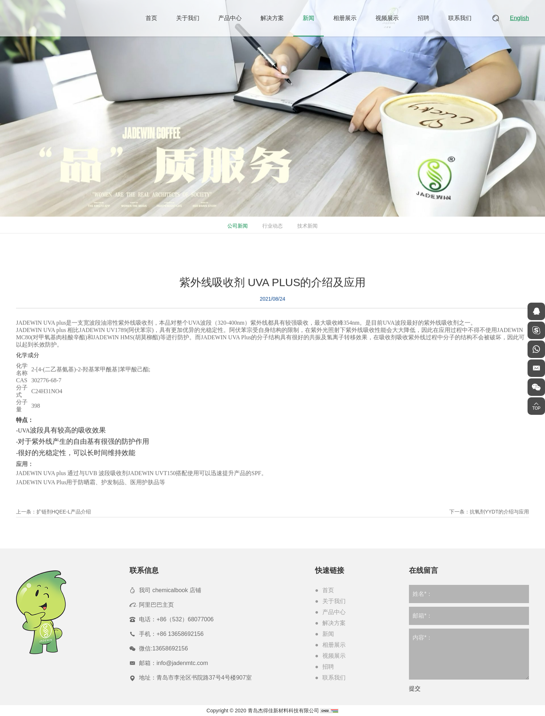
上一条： (53, 519)
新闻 (308, 18)
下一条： (489, 519)
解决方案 (272, 18)
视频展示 (387, 18)
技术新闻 (307, 226)
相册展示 (345, 18)
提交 (415, 688)
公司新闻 (237, 226)
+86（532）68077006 (185, 619)
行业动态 (272, 226)
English (519, 18)
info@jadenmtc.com (182, 663)
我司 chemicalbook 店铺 (170, 590)
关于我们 (187, 18)
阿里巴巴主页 (156, 605)
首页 (151, 18)
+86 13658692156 (179, 634)
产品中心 (230, 18)
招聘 (423, 18)
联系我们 (460, 18)
